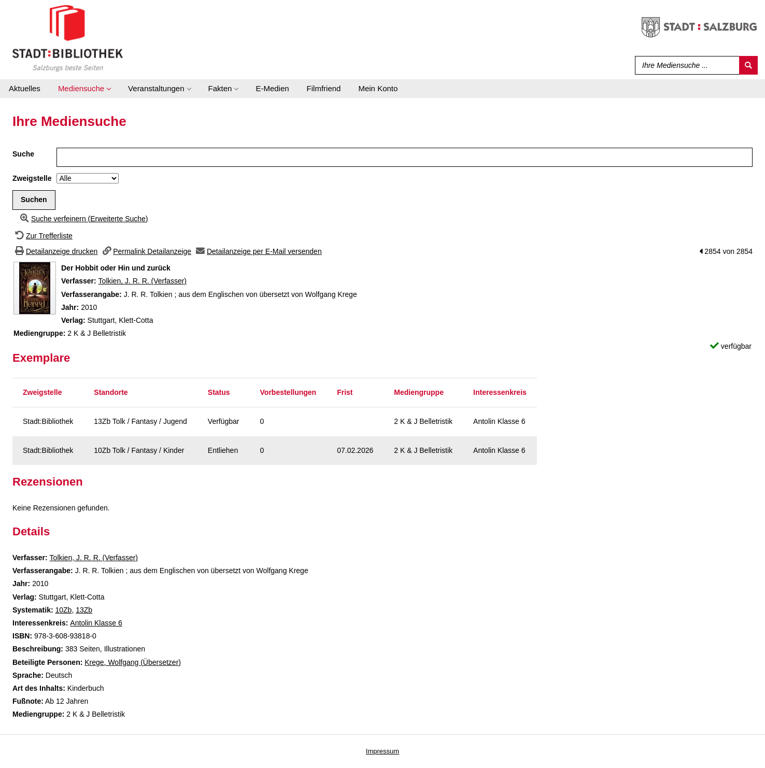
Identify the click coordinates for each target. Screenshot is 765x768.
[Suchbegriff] (685, 65)
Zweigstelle (31, 178)
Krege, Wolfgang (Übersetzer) (132, 662)
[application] (84, 88)
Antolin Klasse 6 (96, 623)
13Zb (84, 610)
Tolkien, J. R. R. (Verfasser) (142, 281)
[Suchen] (748, 65)
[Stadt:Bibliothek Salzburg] (67, 38)
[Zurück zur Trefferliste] (42, 236)
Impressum (382, 751)
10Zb (63, 610)
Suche (23, 154)
